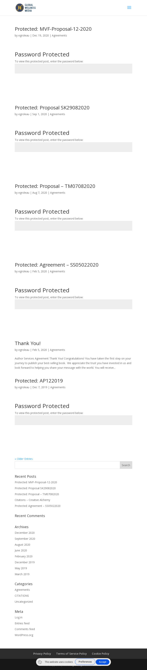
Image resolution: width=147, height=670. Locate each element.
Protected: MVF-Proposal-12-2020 (53, 28)
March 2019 (22, 574)
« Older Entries (24, 459)
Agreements (59, 35)
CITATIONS (22, 595)
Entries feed (22, 623)
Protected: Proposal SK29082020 (52, 107)
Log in (18, 617)
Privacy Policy (42, 653)
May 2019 (21, 568)
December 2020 (25, 533)
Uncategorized (24, 601)
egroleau (23, 35)
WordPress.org (24, 635)
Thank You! (28, 343)
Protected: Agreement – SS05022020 (57, 264)
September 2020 (25, 538)
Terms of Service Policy (71, 653)
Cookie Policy (100, 653)
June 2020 (21, 550)
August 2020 (22, 544)
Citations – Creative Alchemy (32, 500)
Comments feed (25, 629)
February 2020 (24, 556)
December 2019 (25, 562)
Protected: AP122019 (39, 380)
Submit (121, 82)
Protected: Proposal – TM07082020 (55, 186)
